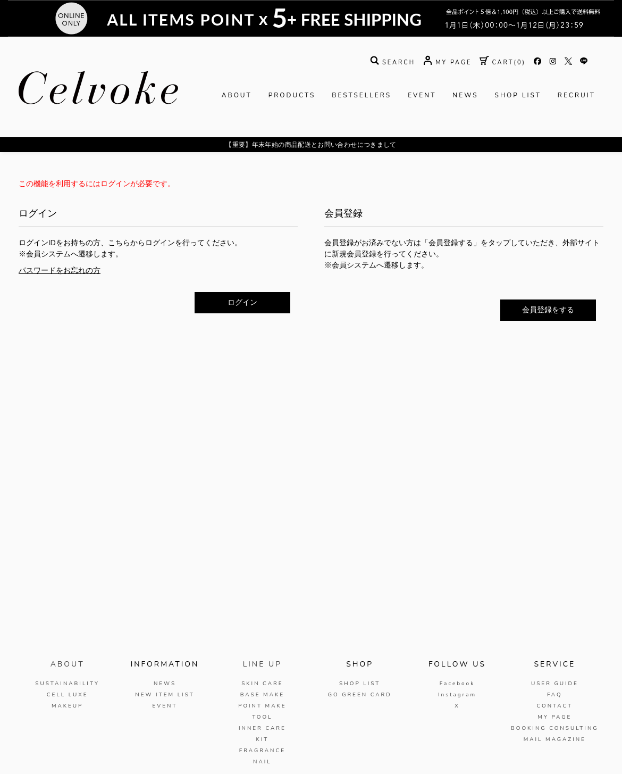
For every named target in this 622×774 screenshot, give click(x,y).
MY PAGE (554, 717)
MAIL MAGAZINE (555, 739)
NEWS (465, 95)
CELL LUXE (67, 694)
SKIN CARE (262, 683)
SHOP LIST (518, 95)
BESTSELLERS (361, 95)
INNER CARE (262, 728)
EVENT (422, 95)
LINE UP (262, 664)
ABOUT (237, 95)
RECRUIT (576, 95)
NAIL (262, 761)
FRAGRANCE (262, 750)
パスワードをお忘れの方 (59, 270)
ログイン (242, 302)
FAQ (554, 694)
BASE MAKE (262, 694)
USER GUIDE (554, 683)
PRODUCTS (292, 95)
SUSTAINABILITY (67, 683)
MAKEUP (67, 706)
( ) (503, 62)
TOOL (262, 717)
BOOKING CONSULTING (555, 728)
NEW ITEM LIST (164, 694)
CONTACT (554, 706)
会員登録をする (548, 310)
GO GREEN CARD (360, 694)
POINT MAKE (262, 706)
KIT (262, 739)
